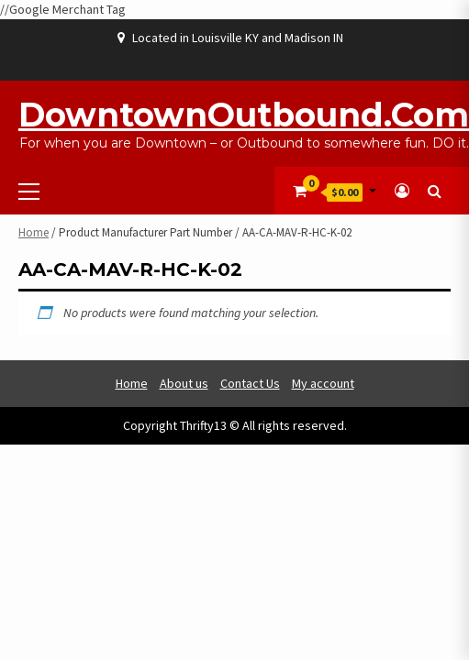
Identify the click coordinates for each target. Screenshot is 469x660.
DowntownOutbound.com (243, 114)
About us (184, 383)
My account (323, 383)
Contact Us (250, 383)
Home (33, 232)
